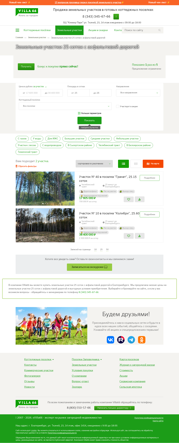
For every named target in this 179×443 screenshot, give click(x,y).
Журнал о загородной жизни (137, 365)
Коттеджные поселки (38, 359)
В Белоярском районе (139, 145)
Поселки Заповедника (86, 359)
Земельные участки (69, 30)
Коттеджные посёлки (37, 30)
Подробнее (149, 178)
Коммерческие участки (38, 370)
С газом (22, 139)
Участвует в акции (129, 106)
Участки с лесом (27, 145)
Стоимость (126, 370)
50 (107, 249)
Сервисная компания (132, 381)
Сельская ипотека (131, 387)
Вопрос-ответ (80, 381)
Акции (123, 376)
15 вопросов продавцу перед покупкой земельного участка (88, 2)
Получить (26, 67)
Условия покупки (82, 370)
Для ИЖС (53, 139)
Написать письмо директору (114, 408)
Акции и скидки (98, 30)
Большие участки (74, 139)
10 (95, 249)
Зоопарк (77, 387)
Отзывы (29, 381)
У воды (37, 139)
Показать (89, 120)
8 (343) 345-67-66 (96, 16)
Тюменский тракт (27, 152)
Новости (29, 387)
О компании (79, 376)
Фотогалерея (32, 376)
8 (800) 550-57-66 (79, 407)
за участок (38, 86)
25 (101, 249)
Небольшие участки (127, 139)
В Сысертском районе (80, 145)
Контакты (120, 30)
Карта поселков (129, 359)
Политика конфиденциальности (62, 433)
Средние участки (100, 139)
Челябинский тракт (109, 145)
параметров (91, 113)
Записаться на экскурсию (87, 267)
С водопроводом (51, 145)
